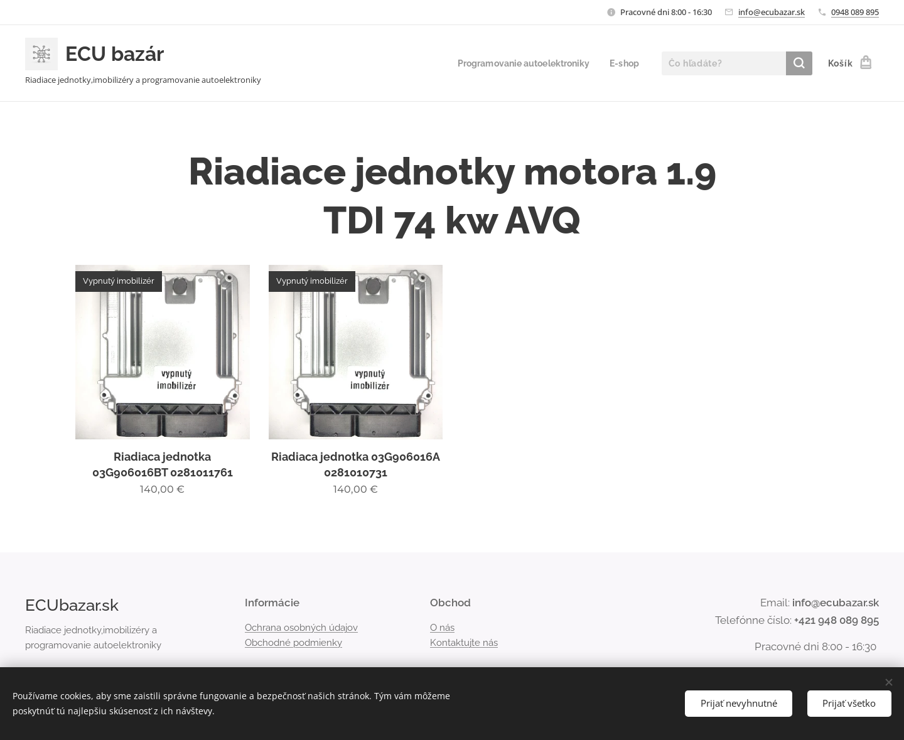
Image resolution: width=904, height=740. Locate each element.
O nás (442, 627)
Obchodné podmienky (293, 642)
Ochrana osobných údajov (301, 627)
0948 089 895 (855, 12)
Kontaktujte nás (464, 642)
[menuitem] (519, 63)
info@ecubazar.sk (771, 12)
